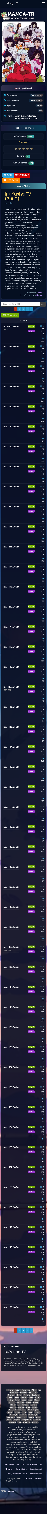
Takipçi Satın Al (22, 1469)
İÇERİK (8, 175)
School (17, 1412)
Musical (13, 1407)
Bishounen (33, 1392)
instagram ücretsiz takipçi (31, 1464)
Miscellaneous (23, 1405)
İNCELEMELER (11, 180)
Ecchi (17, 1397)
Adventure (26, 1390)
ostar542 (31, 331)
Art (40, 1390)
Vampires (37, 1420)
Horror (17, 1400)
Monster (24, 118)
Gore (31, 1397)
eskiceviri (38, 295)
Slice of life (10, 1417)
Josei (30, 1400)
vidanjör (29, 1478)
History (17, 118)
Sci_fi (24, 1412)
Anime (39, 106)
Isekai (24, 1400)
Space (31, 1417)
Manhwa (20, 1402)
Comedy (24, 116)
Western (35, 1422)
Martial (28, 1402)
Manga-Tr (12, 1491)
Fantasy (32, 116)
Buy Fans (38, 1478)
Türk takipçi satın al (11, 1464)
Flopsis (39, 293)
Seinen (9, 1412)
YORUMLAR (22, 175)
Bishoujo (23, 1392)
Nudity (34, 1407)
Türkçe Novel (26, 1420)
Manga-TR (12, 3)
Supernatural (21, 1417)
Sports (38, 1417)
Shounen (22, 1415)
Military (13, 1405)
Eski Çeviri (31, 326)
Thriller (8, 1420)
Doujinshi (35, 1395)
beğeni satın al (36, 1474)
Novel (28, 1407)
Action (17, 116)
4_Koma (9, 1390)
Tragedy (16, 1420)
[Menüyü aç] (43, 3)
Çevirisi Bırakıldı (35, 100)
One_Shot (12, 1410)
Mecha (35, 1402)
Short (30, 1412)
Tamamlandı (36, 95)
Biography (14, 1392)
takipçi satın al (36, 1469)
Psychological (33, 1410)
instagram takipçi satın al (17, 1474)
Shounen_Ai (32, 1415)
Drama (9, 1397)
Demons (27, 1395)
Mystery (21, 1407)
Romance (33, 118)
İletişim (9, 1469)
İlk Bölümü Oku (10, 315)
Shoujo (37, 1412)
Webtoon (26, 1422)
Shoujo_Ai (13, 1415)
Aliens (34, 1390)
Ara (42, 304)
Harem (37, 1397)
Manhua (12, 1402)
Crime (19, 1395)
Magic (36, 1400)
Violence (12, 1422)
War (19, 1422)
